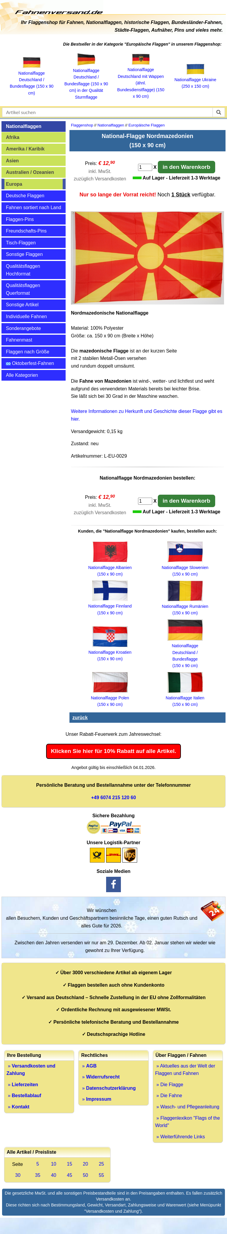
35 (37, 1175)
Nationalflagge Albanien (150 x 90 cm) (110, 567)
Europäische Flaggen (146, 125)
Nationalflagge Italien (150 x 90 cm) (185, 698)
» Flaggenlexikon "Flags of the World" (187, 1122)
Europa (14, 184)
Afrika (12, 137)
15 (69, 1163)
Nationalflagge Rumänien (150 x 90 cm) (185, 606)
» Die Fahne (168, 1095)
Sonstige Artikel (22, 304)
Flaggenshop (82, 125)
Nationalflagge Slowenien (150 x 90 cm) (185, 567)
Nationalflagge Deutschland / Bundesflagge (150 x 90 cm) (31, 79)
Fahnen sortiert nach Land (33, 207)
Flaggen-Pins (20, 219)
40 (53, 1175)
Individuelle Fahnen (26, 316)
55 (101, 1175)
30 (17, 1175)
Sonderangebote (23, 328)
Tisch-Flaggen (21, 242)
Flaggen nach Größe (27, 351)
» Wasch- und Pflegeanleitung (187, 1106)
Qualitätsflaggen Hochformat (23, 270)
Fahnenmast (19, 339)
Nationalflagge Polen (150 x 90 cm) (110, 698)
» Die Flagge (169, 1084)
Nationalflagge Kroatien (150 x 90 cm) (110, 652)
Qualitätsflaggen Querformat (23, 289)
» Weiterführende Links (180, 1136)
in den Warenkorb (186, 167)
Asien (12, 160)
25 (101, 1163)
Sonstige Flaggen (24, 254)
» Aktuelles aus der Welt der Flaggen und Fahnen (185, 1069)
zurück (80, 717)
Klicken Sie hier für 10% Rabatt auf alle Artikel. (113, 751)
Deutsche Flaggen (25, 195)
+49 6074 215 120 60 (113, 797)
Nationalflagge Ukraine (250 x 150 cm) (195, 79)
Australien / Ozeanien (30, 172)
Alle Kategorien (22, 375)
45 (69, 1175)
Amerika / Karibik (25, 148)
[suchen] (219, 112)
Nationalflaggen (23, 126)
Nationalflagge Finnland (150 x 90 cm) (110, 606)
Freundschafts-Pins (26, 230)
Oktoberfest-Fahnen (30, 363)
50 (85, 1175)
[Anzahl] (145, 167)
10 (53, 1163)
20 (85, 1163)
